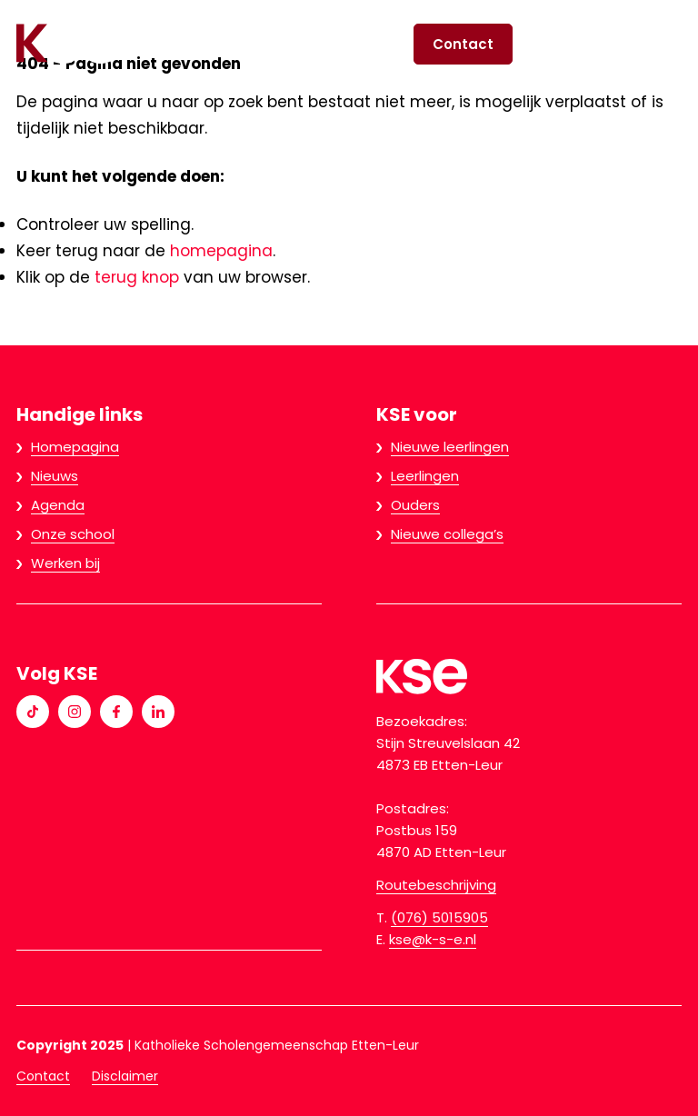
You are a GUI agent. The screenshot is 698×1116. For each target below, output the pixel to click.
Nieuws (54, 475)
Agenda (58, 504)
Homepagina (75, 446)
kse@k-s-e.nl (432, 939)
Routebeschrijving (436, 884)
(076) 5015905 (439, 917)
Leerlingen (425, 475)
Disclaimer (125, 1076)
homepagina (221, 251)
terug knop (137, 277)
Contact (463, 44)
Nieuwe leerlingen (450, 446)
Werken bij (65, 563)
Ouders (415, 504)
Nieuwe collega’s (447, 533)
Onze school (73, 533)
